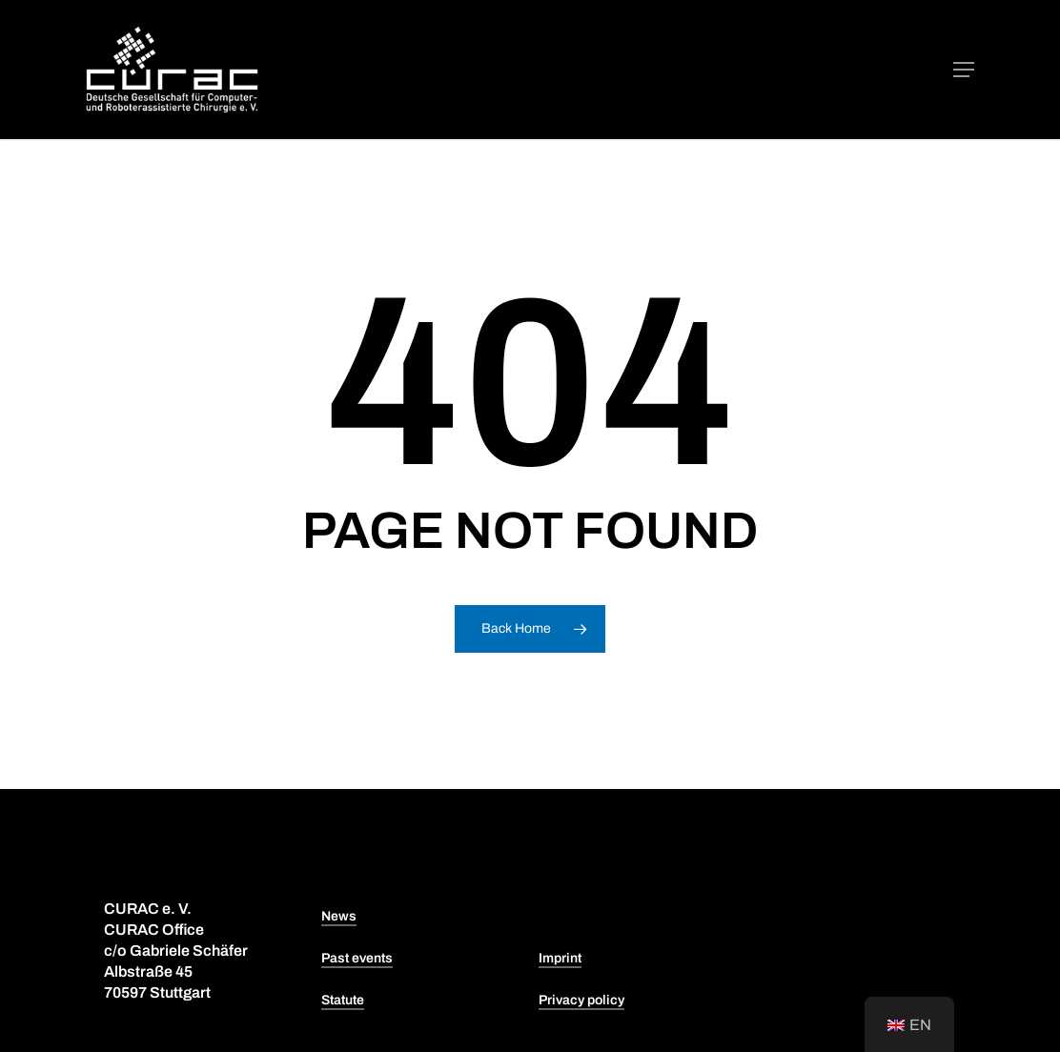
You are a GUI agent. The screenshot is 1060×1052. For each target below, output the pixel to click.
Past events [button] (357, 958)
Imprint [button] (560, 958)
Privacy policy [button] (581, 1000)
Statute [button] (342, 1000)
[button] (963, 69)
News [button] (339, 916)
